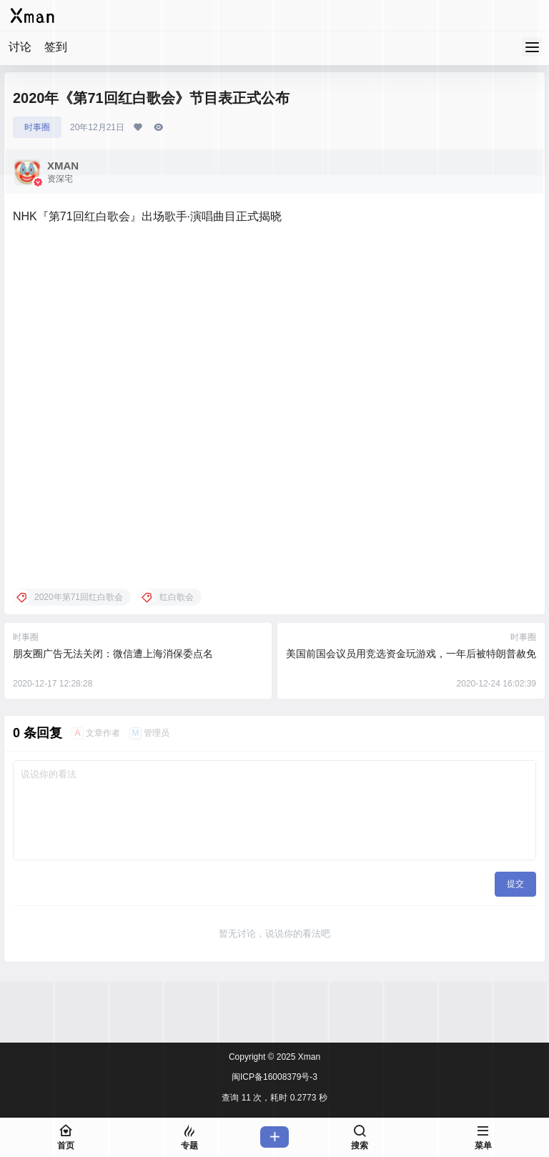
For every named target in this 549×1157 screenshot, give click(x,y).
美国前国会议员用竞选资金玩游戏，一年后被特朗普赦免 (411, 653)
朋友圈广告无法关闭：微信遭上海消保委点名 (113, 653)
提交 (515, 884)
